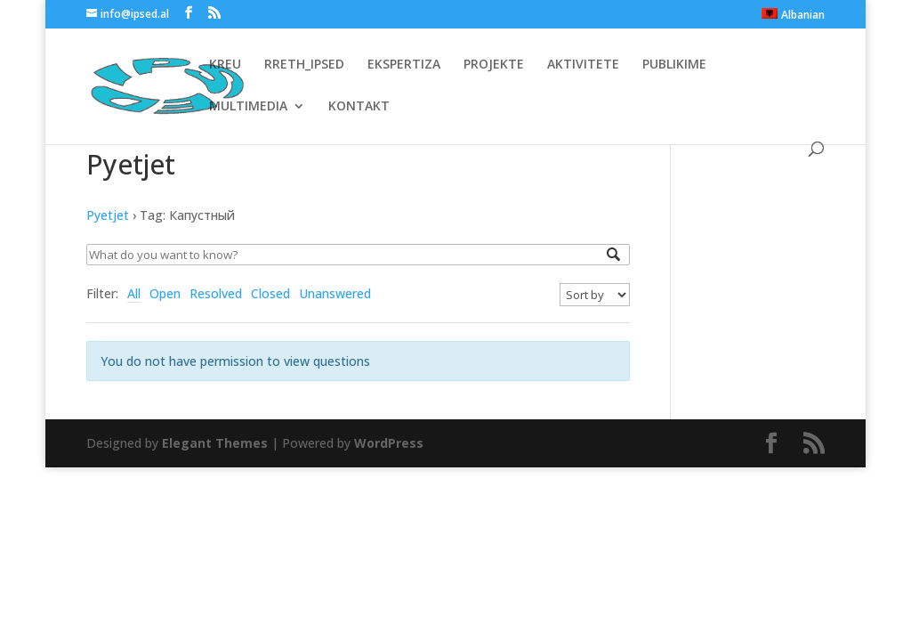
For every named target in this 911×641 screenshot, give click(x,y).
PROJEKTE (494, 65)
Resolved (215, 293)
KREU (225, 65)
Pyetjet (107, 215)
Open (165, 293)
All (134, 293)
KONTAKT (359, 107)
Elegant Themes (215, 442)
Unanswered (335, 293)
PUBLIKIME (674, 65)
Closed (270, 293)
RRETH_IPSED (304, 65)
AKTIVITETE (583, 65)
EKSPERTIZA (403, 65)
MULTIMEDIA (248, 107)
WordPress (388, 442)
